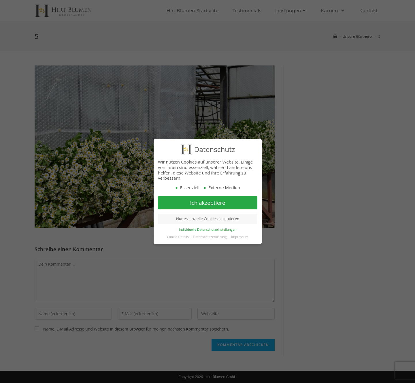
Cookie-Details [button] (178, 236)
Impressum (239, 236)
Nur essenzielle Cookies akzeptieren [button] (207, 218)
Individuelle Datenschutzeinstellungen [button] (207, 229)
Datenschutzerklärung (210, 236)
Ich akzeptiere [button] (207, 202)
